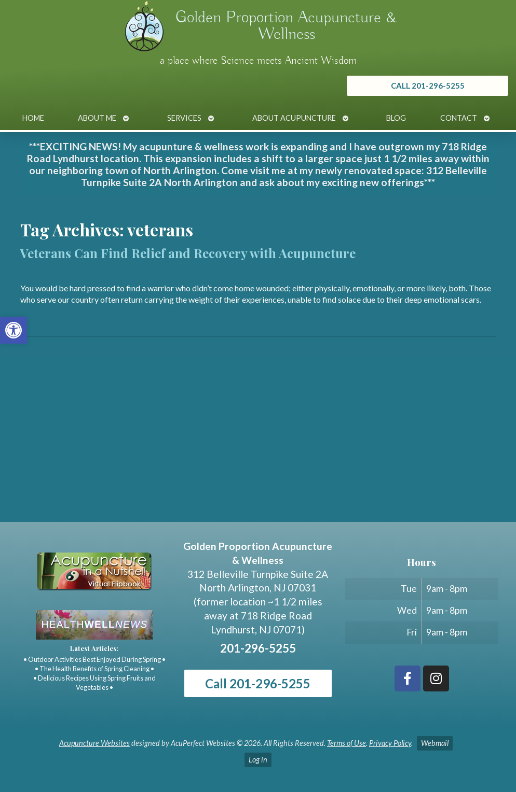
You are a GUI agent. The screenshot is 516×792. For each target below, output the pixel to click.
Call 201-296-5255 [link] (257, 683)
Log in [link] (258, 759)
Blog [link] (396, 118)
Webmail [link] (435, 743)
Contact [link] (458, 118)
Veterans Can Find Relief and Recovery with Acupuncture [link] (188, 253)
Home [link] (33, 118)
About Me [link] (97, 118)
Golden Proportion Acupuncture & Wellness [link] (286, 26)
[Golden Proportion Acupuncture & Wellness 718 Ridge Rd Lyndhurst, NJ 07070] (258, 444)
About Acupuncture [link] (294, 118)
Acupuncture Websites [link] (94, 743)
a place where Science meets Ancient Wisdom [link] (258, 60)
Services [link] (184, 118)
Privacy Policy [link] (390, 743)
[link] (13, 330)
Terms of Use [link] (346, 743)
